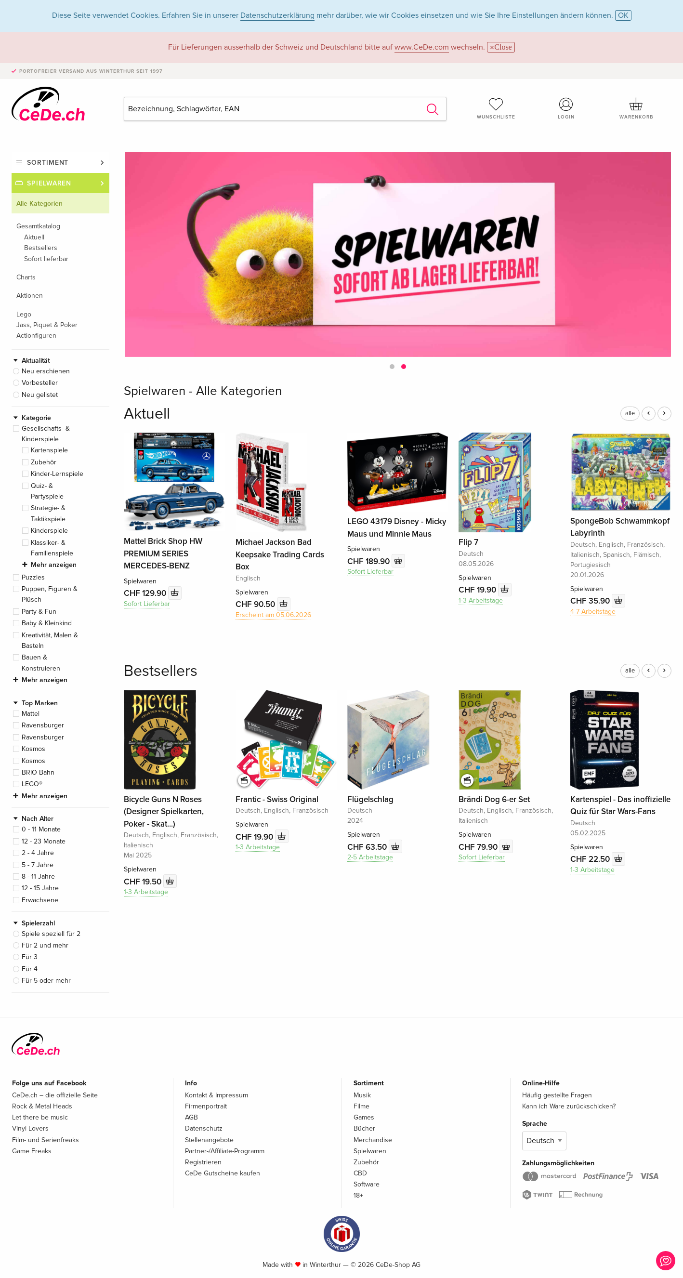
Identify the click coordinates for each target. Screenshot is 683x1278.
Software (367, 1184)
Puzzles (33, 577)
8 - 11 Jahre (38, 876)
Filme (361, 1106)
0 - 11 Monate (41, 829)
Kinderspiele (49, 531)
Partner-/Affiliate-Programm (224, 1151)
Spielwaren (49, 183)
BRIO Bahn (38, 772)
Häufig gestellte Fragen (557, 1095)
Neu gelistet (40, 395)
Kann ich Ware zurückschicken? (569, 1106)
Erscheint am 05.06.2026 (273, 615)
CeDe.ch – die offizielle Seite (55, 1095)
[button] (392, 366)
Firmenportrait (206, 1106)
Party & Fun (39, 611)
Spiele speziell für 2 (51, 934)
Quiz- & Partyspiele (47, 491)
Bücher (364, 1128)
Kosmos (33, 749)
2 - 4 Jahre (38, 853)
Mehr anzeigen (54, 565)
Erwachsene (40, 900)
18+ (358, 1195)
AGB (191, 1117)
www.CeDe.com (421, 47)
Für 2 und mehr (45, 945)
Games (364, 1117)
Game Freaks (32, 1151)
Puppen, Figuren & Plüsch (50, 594)
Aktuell (34, 237)
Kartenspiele (49, 450)
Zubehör (43, 462)
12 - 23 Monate (44, 841)
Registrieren (203, 1162)
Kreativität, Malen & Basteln (50, 640)
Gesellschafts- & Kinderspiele (46, 433)
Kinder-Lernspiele (57, 474)
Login (566, 108)
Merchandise (373, 1140)
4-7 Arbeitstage (593, 611)
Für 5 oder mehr (46, 980)
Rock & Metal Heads (42, 1106)
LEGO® (32, 784)
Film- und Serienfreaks (45, 1140)
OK (623, 15)
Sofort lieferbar (46, 259)
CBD (360, 1173)
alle (630, 413)
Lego (23, 314)
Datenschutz (204, 1128)
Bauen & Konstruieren (41, 662)
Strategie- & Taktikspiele (48, 513)
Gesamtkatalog (38, 226)
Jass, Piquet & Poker (47, 325)
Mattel (30, 714)
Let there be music (40, 1117)
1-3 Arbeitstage (481, 600)
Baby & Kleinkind (47, 623)
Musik (362, 1095)
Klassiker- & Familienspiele (52, 548)
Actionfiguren (36, 335)
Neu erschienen (46, 371)
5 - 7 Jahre (37, 865)
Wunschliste (496, 108)
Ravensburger (43, 725)
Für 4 (30, 969)
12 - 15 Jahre (40, 888)
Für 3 (30, 957)
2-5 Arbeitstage (370, 857)
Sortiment (47, 162)
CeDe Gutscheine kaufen (222, 1173)
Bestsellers (40, 248)
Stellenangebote (209, 1140)
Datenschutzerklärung (277, 15)
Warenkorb (636, 108)
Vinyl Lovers (30, 1128)
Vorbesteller (40, 383)
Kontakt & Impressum (216, 1095)
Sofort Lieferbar (147, 604)
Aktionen (29, 295)
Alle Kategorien (39, 203)
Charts (26, 277)
